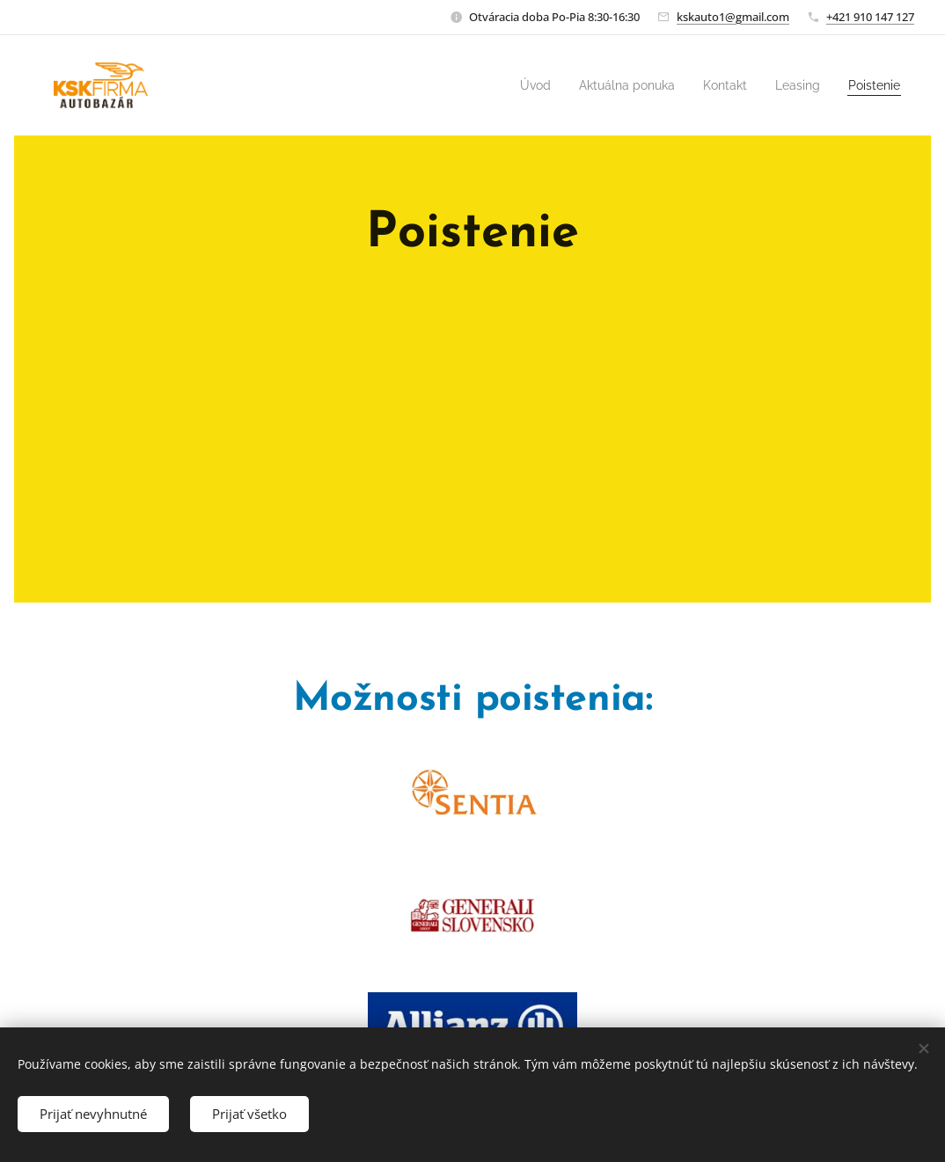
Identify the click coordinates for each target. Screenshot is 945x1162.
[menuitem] (507, 85)
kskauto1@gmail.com (733, 17)
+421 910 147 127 (870, 17)
